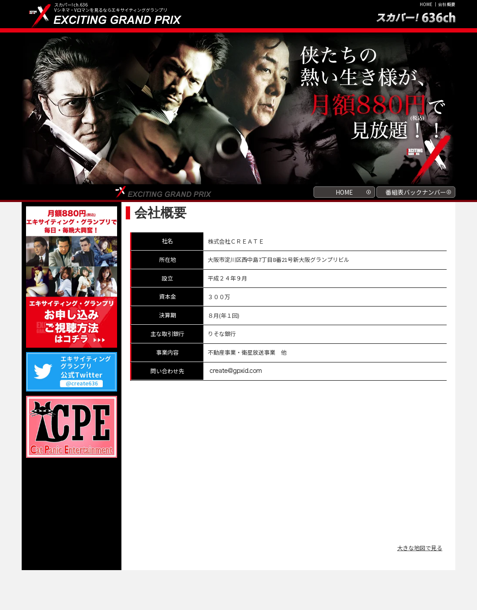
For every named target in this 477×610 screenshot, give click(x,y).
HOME (426, 4)
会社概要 (446, 4)
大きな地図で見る (419, 548)
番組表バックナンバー (416, 192)
